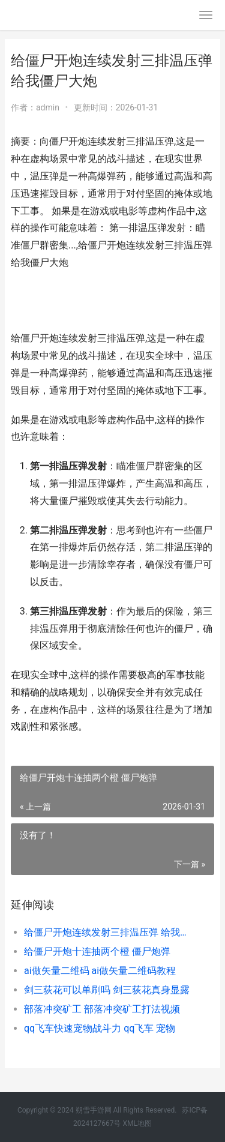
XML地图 (136, 1123)
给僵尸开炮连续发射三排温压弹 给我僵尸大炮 (109, 932)
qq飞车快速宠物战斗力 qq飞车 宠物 (99, 1028)
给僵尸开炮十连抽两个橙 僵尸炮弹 (97, 951)
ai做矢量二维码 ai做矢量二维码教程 (100, 970)
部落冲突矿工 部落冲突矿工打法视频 (102, 1009)
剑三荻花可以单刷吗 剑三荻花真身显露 (107, 990)
